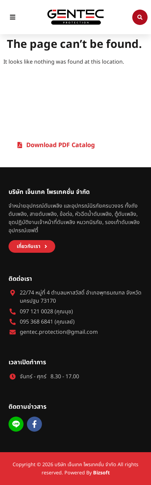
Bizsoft (101, 472)
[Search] (140, 17)
